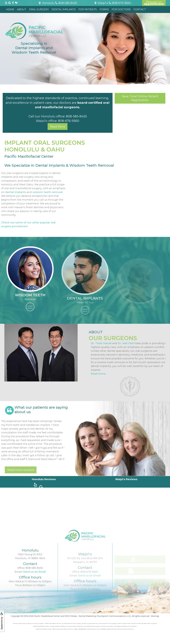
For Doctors (121, 9)
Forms (104, 9)
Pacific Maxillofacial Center (47, 616)
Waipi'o (101, 3)
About (21, 9)
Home (10, 9)
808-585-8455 (76, 116)
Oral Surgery (39, 9)
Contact (139, 9)
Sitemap (155, 616)
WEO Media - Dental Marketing (80, 616)
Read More (57, 126)
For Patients (87, 9)
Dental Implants (64, 9)
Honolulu (46, 3)
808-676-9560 (68, 121)
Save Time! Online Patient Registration (140, 98)
